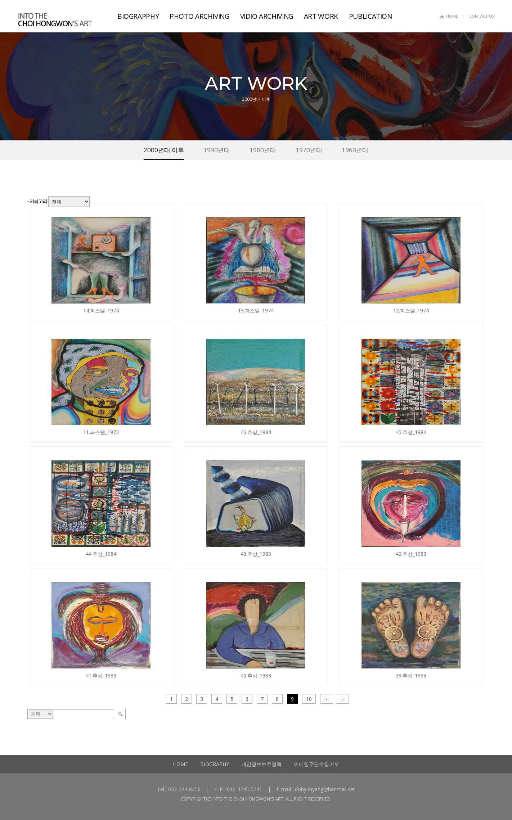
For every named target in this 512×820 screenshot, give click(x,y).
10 (309, 698)
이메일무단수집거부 (316, 764)
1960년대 (355, 150)
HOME (452, 16)
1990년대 (216, 150)
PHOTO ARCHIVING (199, 16)
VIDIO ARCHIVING (266, 16)
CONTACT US (481, 16)
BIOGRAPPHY (138, 16)
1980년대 (263, 150)
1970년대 (309, 150)
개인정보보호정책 (261, 764)
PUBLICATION (370, 16)
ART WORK (321, 16)
